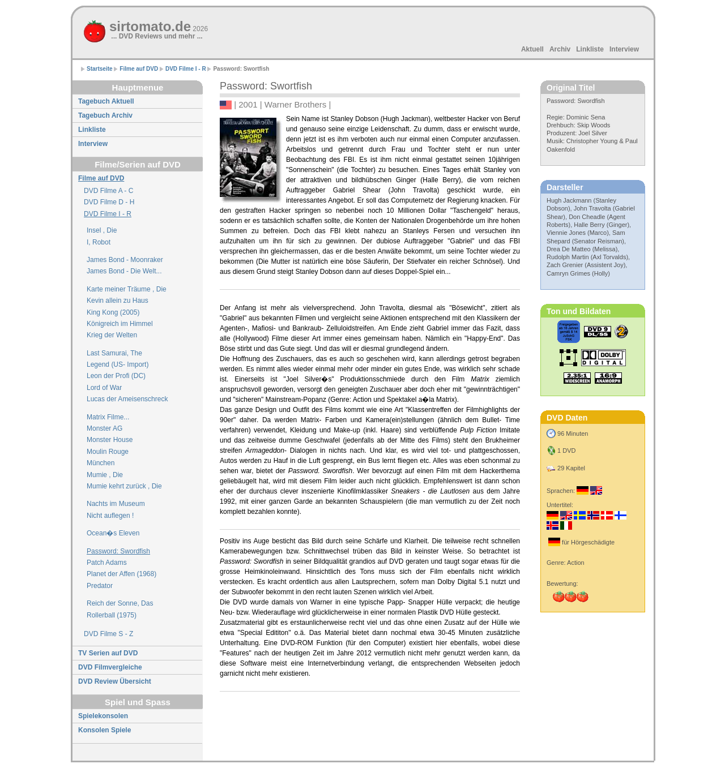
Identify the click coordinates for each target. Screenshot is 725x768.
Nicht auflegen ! (110, 516)
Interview (624, 49)
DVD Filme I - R (185, 69)
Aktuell (532, 49)
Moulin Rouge (108, 452)
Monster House (110, 440)
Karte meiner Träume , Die (127, 289)
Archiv (559, 49)
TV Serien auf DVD (108, 653)
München (100, 463)
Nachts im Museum (116, 504)
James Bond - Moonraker (125, 260)
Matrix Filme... (108, 417)
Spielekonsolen (103, 716)
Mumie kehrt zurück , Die (124, 486)
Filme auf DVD (139, 69)
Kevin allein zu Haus (117, 300)
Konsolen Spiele (104, 730)
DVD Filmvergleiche (110, 667)
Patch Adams (107, 563)
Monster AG (104, 428)
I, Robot (98, 242)
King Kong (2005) (113, 312)
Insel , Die (102, 230)
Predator (100, 586)
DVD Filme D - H (109, 202)
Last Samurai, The (114, 353)
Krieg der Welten (112, 335)
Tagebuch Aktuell (106, 101)
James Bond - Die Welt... (124, 271)
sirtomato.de (158, 26)
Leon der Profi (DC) (116, 376)
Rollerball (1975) (112, 615)
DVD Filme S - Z (108, 634)
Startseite (100, 69)
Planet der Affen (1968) (121, 574)
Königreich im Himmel (120, 324)
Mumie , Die (105, 475)
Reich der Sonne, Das (120, 603)
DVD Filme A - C (108, 191)
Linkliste (590, 49)
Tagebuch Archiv (105, 115)
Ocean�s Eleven (113, 533)
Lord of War (104, 388)
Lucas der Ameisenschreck (127, 399)
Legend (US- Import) (117, 364)
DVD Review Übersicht (114, 681)
